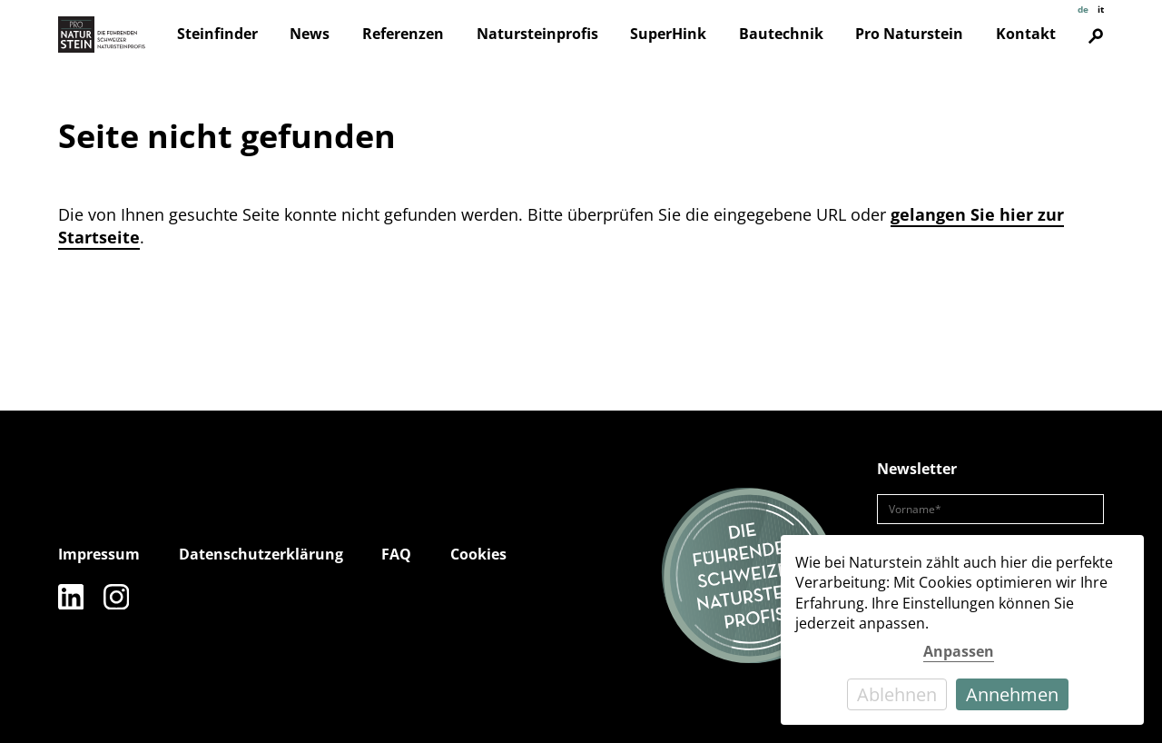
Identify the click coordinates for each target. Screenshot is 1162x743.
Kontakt (1026, 34)
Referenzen (403, 34)
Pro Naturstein (909, 34)
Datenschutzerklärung (261, 554)
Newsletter (917, 469)
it (1101, 9)
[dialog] (962, 630)
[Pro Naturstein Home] (101, 34)
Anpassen (958, 651)
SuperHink (668, 34)
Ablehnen (897, 694)
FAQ (396, 554)
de (1083, 9)
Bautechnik (781, 34)
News (310, 34)
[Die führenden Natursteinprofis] (750, 577)
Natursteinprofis (537, 34)
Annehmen (1012, 694)
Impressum (99, 554)
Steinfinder (217, 34)
